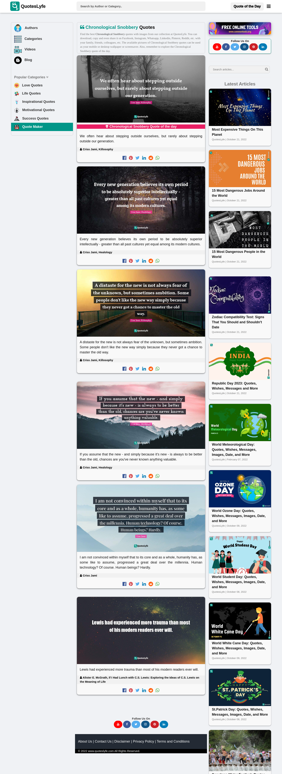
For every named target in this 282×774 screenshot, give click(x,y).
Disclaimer (122, 741)
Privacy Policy (143, 741)
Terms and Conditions (173, 741)
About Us (85, 741)
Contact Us (103, 741)
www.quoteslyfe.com (101, 751)
